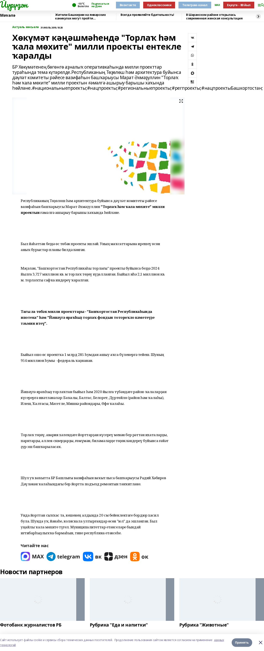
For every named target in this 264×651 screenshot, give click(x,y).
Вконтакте (128, 5)
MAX (217, 5)
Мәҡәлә (7, 15)
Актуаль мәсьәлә (25, 27)
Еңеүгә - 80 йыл (238, 5)
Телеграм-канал (194, 5)
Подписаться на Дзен (100, 5)
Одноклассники (159, 5)
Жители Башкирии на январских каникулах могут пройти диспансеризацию (80, 16)
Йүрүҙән (13, 4)
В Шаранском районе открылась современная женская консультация (214, 16)
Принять (242, 642)
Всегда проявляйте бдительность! (147, 15)
